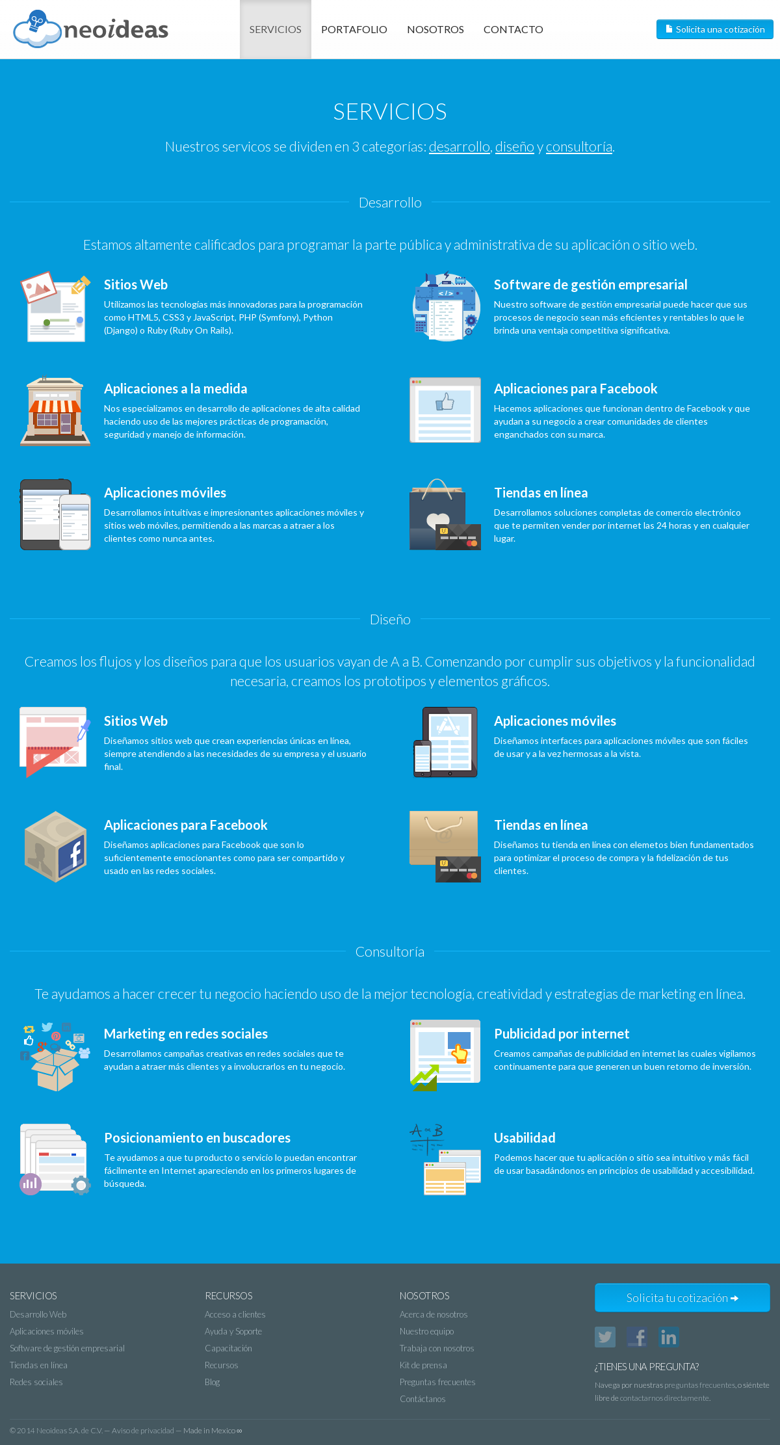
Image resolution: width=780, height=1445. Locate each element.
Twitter (605, 1337)
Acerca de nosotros (434, 1314)
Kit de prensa (423, 1365)
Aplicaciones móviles (47, 1331)
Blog (212, 1382)
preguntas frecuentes (699, 1385)
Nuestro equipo (427, 1331)
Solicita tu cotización (683, 1298)
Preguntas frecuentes (438, 1382)
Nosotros (435, 29)
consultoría (579, 146)
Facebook (637, 1337)
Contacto (513, 29)
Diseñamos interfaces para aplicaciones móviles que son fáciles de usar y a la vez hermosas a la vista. (583, 742)
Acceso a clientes (235, 1314)
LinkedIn (668, 1337)
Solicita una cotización (715, 28)
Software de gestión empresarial (67, 1348)
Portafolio (354, 29)
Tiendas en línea (39, 1365)
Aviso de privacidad (143, 1430)
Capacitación (228, 1348)
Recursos (222, 1365)
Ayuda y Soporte (233, 1331)
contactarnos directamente (664, 1398)
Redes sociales (36, 1382)
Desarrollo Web (38, 1314)
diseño (514, 146)
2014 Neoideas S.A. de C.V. (60, 1430)
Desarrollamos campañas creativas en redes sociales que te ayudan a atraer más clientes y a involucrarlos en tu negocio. (193, 1055)
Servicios (276, 29)
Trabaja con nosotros (437, 1348)
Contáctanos (423, 1399)
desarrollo (459, 146)
